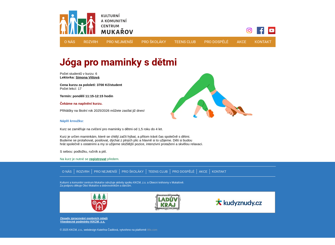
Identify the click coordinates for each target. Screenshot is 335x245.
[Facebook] (260, 30)
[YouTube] (271, 30)
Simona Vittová (87, 77)
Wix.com (152, 229)
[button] (119, 42)
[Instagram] (249, 30)
